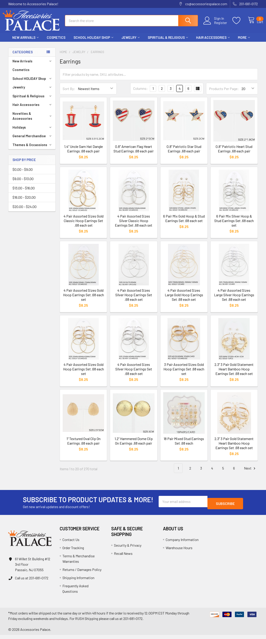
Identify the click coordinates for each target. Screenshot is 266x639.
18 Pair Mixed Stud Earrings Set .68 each (184, 445)
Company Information (182, 543)
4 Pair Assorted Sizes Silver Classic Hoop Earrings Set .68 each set (133, 224)
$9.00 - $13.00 (23, 183)
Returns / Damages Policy (81, 573)
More (244, 41)
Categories (22, 56)
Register (215, 25)
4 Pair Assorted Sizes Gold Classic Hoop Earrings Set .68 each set (83, 224)
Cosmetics (56, 41)
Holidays (32, 131)
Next (250, 472)
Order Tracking (73, 552)
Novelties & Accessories (32, 120)
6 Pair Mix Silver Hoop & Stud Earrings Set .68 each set (234, 224)
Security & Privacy (127, 549)
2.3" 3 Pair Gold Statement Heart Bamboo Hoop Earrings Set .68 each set (234, 373)
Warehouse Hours (179, 552)
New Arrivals (25, 41)
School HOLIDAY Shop (93, 41)
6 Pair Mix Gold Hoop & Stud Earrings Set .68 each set (184, 222)
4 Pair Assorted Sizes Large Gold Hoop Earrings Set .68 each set (184, 299)
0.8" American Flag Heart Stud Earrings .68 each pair (133, 152)
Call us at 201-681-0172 (31, 582)
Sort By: (69, 93)
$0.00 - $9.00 (22, 173)
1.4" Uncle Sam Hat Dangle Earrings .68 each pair (83, 152)
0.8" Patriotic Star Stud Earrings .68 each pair (184, 152)
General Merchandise (32, 140)
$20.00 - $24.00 (24, 210)
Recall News (123, 557)
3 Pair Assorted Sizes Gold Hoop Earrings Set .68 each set (183, 373)
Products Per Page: (224, 93)
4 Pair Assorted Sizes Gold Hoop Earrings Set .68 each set (83, 299)
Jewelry (130, 41)
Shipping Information (78, 582)
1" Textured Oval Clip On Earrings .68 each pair (83, 445)
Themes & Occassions (32, 149)
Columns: (140, 92)
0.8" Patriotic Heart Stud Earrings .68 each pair (234, 152)
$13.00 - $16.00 (23, 192)
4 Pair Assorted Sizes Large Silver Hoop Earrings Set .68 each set (234, 299)
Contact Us (70, 543)
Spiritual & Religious (168, 41)
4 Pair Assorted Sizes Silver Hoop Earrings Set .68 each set (133, 299)
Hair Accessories (213, 41)
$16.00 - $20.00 (24, 201)
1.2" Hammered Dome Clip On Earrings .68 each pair (134, 445)
